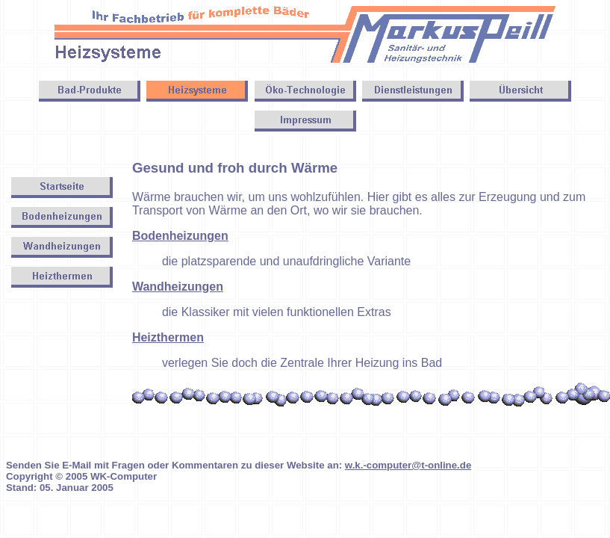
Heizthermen (168, 337)
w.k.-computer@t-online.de (408, 465)
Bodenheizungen (180, 235)
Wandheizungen (177, 286)
